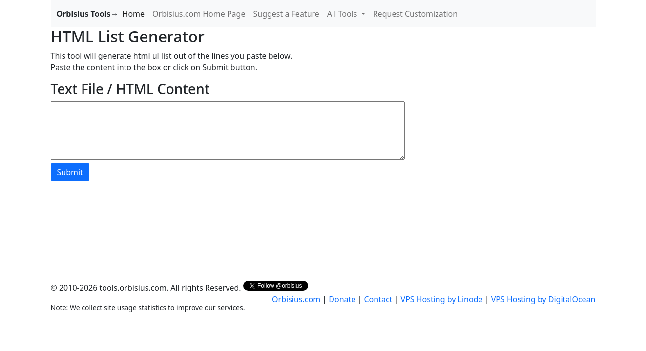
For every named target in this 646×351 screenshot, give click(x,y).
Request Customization (415, 13)
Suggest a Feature (286, 13)
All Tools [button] (343, 13)
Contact (378, 299)
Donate (342, 299)
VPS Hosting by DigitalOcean (543, 299)
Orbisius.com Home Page (198, 13)
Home (134, 13)
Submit (70, 172)
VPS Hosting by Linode (442, 299)
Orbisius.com (296, 299)
